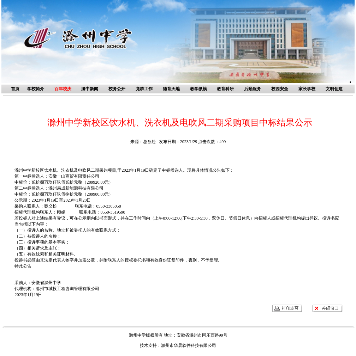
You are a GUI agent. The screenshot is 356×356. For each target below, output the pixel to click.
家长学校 (306, 88)
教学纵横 (198, 88)
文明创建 (334, 88)
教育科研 (225, 88)
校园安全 (279, 88)
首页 (15, 88)
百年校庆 (62, 88)
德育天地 (171, 88)
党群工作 (144, 88)
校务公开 (116, 88)
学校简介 (35, 88)
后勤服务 (252, 88)
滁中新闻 (89, 88)
